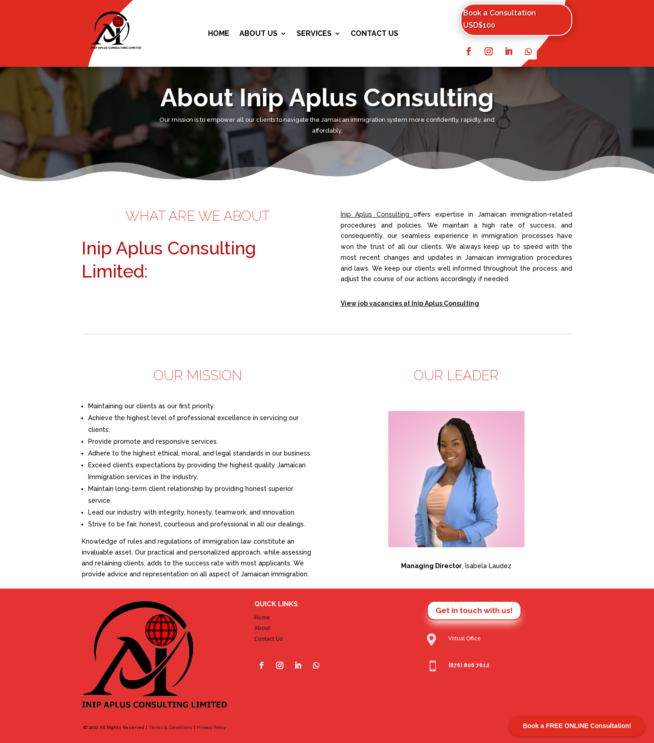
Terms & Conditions (171, 727)
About (262, 628)
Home (218, 34)
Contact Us (374, 34)
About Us (258, 34)
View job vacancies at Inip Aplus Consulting (410, 303)
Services (314, 34)
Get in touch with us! (474, 610)
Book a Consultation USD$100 (499, 19)
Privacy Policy (211, 727)
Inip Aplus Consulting (375, 214)
